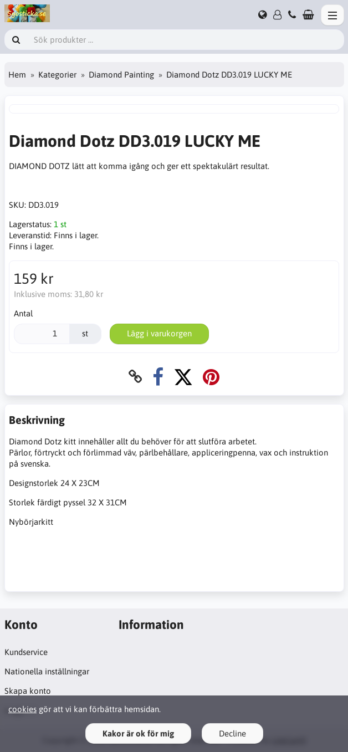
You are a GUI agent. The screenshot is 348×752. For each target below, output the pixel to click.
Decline (232, 733)
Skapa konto (27, 690)
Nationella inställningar (46, 671)
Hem (17, 74)
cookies (22, 709)
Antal (23, 313)
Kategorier (57, 74)
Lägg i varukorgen (159, 333)
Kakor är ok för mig (138, 733)
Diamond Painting (121, 74)
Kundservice (26, 652)
